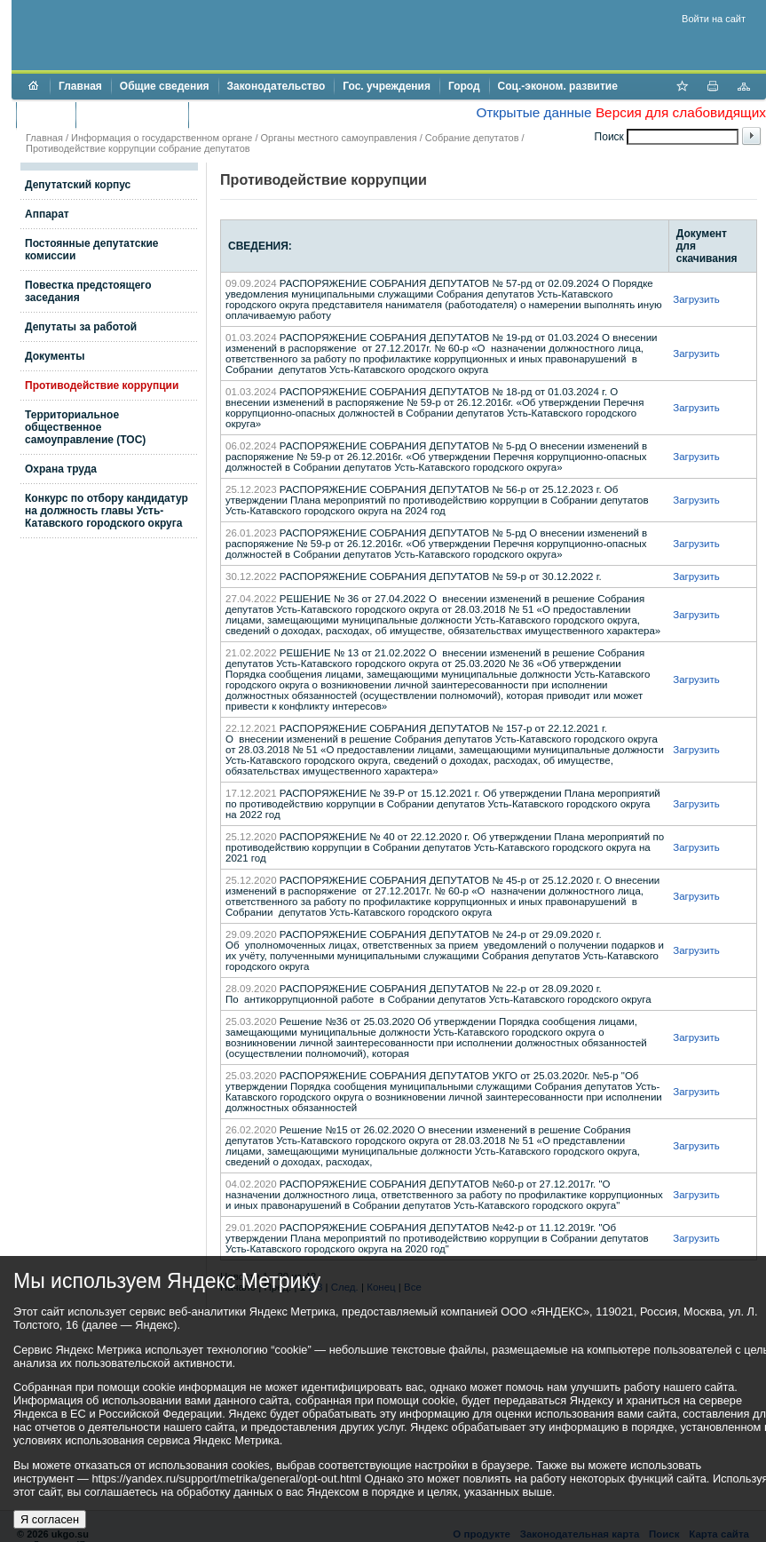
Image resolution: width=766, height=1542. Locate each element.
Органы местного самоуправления (339, 137)
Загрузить (696, 299)
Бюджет (46, 114)
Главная (80, 86)
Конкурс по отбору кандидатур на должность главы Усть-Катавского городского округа (106, 510)
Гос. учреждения (386, 86)
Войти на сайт (714, 18)
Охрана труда (61, 469)
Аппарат (47, 214)
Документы (54, 356)
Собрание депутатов (472, 137)
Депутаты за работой (81, 327)
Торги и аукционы (131, 114)
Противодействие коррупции (274, 114)
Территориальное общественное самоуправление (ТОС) (85, 427)
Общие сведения (164, 86)
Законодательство (276, 86)
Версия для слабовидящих (681, 112)
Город (464, 86)
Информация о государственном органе (161, 137)
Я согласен (49, 1519)
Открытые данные (533, 112)
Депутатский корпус (77, 185)
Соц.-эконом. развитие (558, 86)
